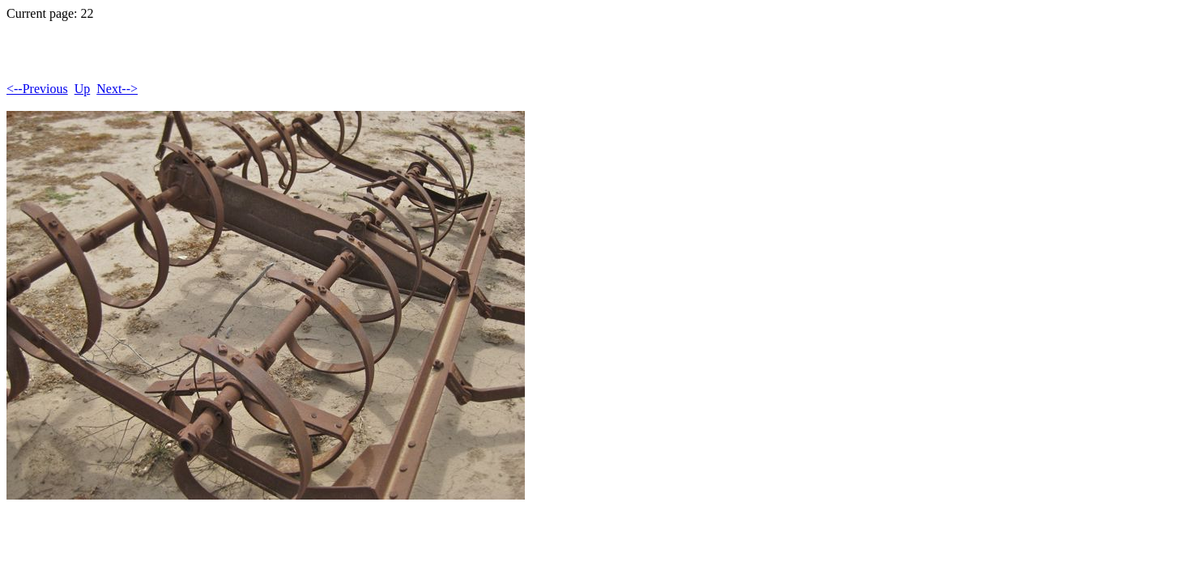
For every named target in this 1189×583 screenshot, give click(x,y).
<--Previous (37, 89)
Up (83, 89)
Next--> (117, 89)
